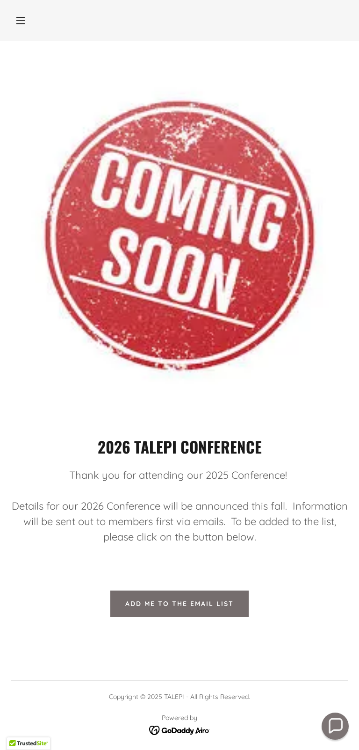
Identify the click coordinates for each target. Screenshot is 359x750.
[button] (20, 20)
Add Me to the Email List (179, 603)
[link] (179, 729)
